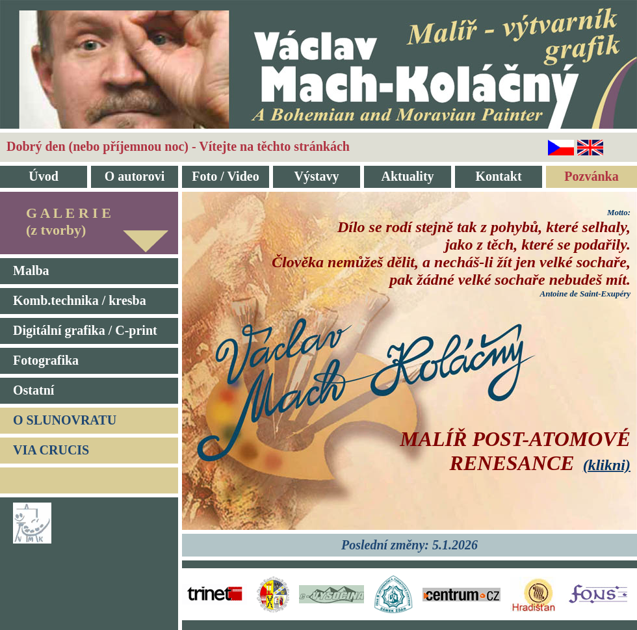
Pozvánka (591, 176)
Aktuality (407, 176)
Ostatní (33, 390)
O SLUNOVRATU (64, 420)
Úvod (43, 176)
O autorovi (134, 176)
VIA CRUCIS (51, 450)
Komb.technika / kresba (79, 300)
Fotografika (46, 360)
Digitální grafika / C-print (85, 330)
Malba (31, 270)
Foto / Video (225, 176)
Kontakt (498, 176)
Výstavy (316, 176)
